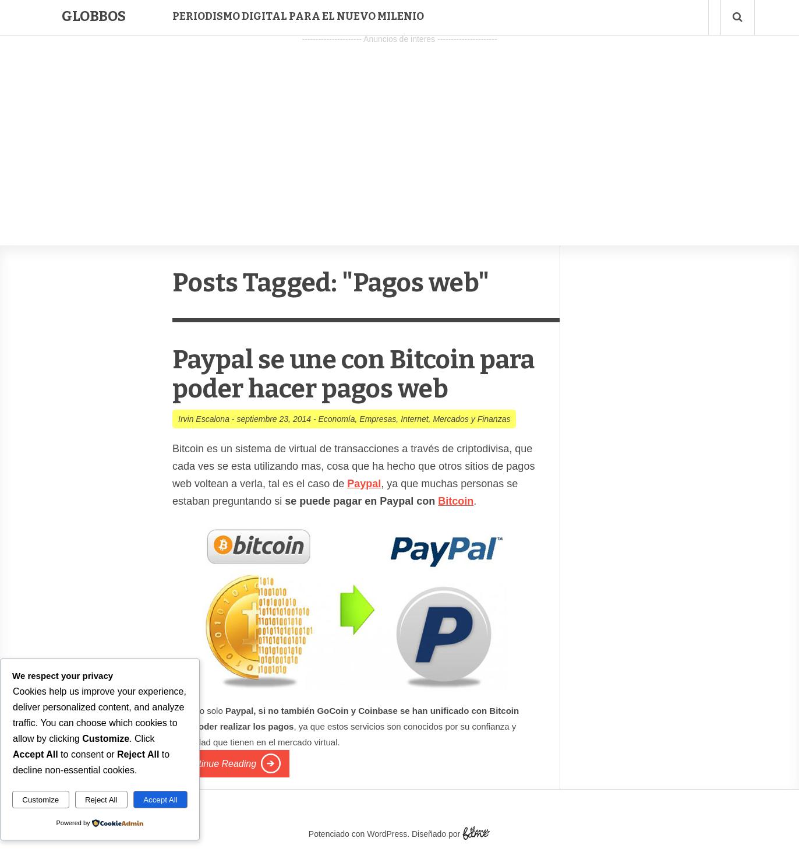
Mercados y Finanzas (471, 419)
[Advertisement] (399, 128)
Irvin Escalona (203, 419)
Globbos (94, 16)
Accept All (160, 799)
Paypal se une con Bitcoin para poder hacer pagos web (353, 374)
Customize (40, 799)
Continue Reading (219, 764)
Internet (414, 419)
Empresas (377, 419)
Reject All (101, 799)
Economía (336, 419)
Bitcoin (455, 501)
